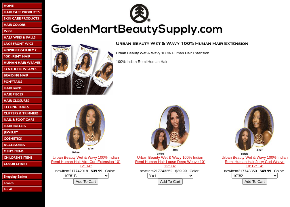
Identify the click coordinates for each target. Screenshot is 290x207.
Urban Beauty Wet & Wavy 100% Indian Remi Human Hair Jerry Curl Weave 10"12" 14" (255, 161)
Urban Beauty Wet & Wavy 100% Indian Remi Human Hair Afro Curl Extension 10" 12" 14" (86, 161)
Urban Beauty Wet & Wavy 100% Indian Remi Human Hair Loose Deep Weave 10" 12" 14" (170, 161)
